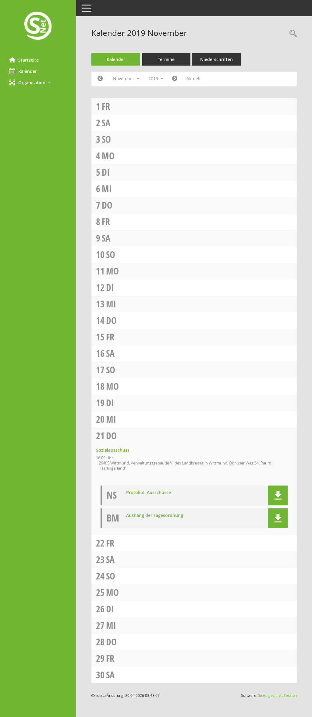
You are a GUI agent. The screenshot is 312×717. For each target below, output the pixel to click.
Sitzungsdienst (277, 695)
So (106, 139)
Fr (106, 106)
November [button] (126, 78)
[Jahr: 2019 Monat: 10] (100, 78)
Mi (107, 188)
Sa (106, 123)
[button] (38, 82)
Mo (108, 155)
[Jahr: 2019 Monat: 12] (175, 78)
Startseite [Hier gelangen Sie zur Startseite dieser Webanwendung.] (24, 60)
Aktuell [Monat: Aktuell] (193, 78)
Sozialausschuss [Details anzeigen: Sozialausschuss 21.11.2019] (112, 450)
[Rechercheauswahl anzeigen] (291, 34)
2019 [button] (155, 78)
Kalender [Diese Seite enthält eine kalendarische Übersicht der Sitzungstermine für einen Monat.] (23, 71)
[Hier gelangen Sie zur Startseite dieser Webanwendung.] (38, 26)
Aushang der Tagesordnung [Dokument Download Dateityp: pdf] (154, 515)
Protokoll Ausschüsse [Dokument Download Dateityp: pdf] (148, 492)
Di (106, 172)
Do (107, 205)
